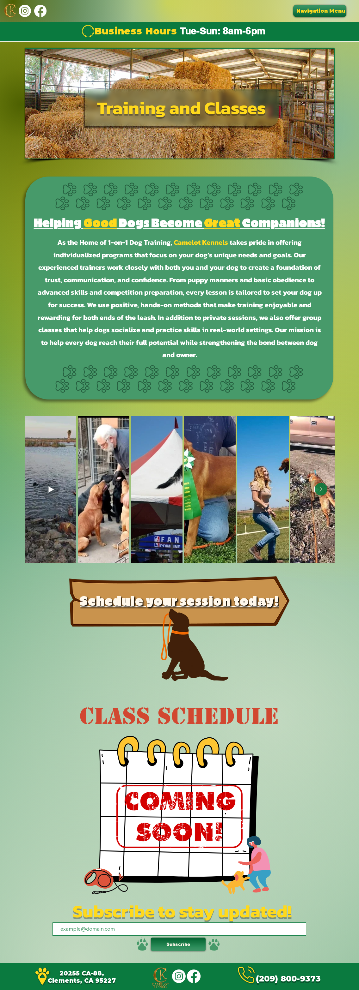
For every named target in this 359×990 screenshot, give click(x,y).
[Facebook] (40, 11)
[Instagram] (25, 11)
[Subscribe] (178, 944)
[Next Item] (321, 489)
